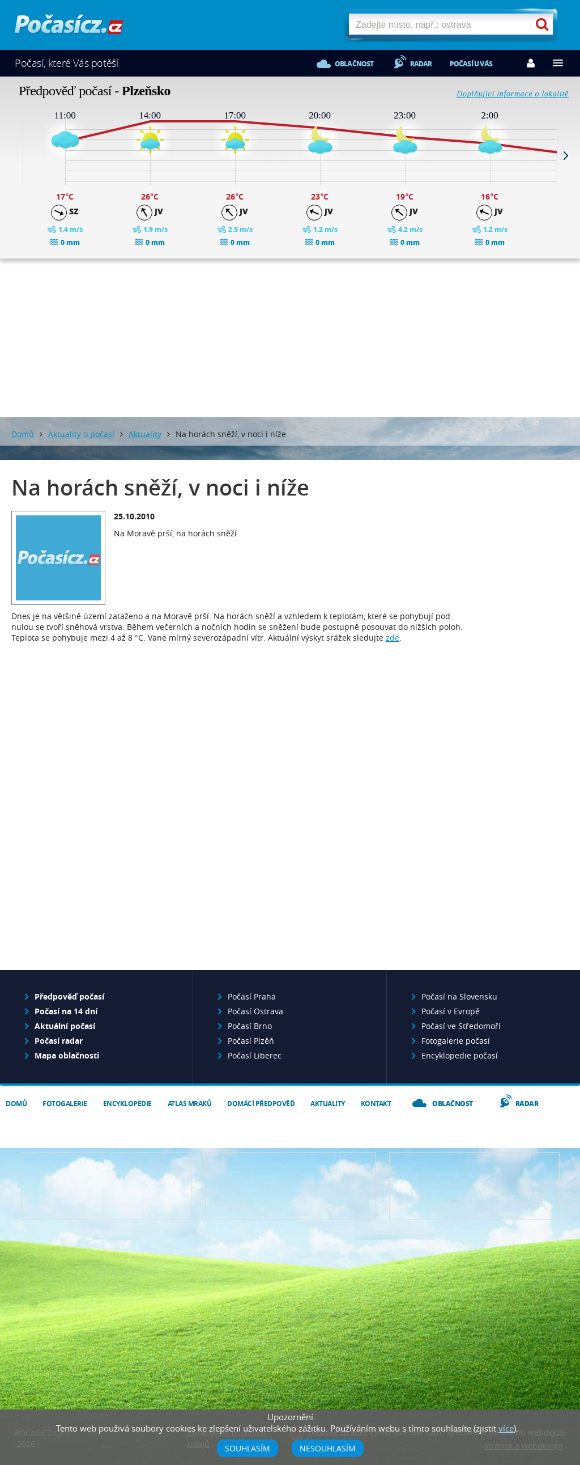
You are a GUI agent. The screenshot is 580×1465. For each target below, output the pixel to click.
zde (392, 637)
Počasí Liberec (255, 1055)
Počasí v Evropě (450, 1011)
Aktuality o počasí (81, 434)
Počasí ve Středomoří (461, 1026)
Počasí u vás (471, 64)
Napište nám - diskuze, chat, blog (290, 1186)
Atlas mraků (190, 1103)
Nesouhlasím (328, 1448)
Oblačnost (354, 64)
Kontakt (376, 1103)
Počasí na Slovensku (459, 996)
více (506, 1428)
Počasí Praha (252, 996)
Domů (22, 434)
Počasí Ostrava (255, 1011)
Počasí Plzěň (251, 1040)
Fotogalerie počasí (455, 1040)
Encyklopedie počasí (459, 1055)
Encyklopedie (127, 1103)
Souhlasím (247, 1448)
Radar (421, 64)
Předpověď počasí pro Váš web (106, 1186)
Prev (14, 155)
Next (565, 155)
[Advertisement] (290, 338)
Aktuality (145, 434)
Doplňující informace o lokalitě (513, 94)
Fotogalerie (64, 1103)
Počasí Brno (250, 1026)
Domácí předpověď (261, 1103)
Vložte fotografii (474, 1186)
